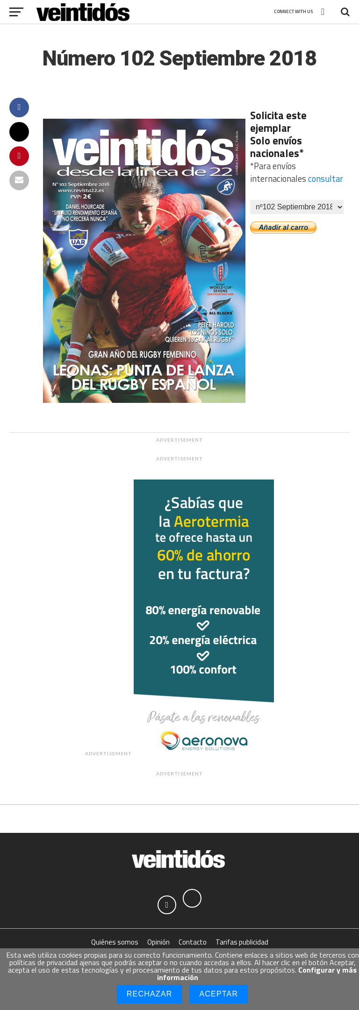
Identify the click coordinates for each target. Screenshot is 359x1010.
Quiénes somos (114, 942)
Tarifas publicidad (241, 942)
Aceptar (218, 994)
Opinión (158, 942)
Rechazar (149, 994)
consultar (325, 178)
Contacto (193, 942)
